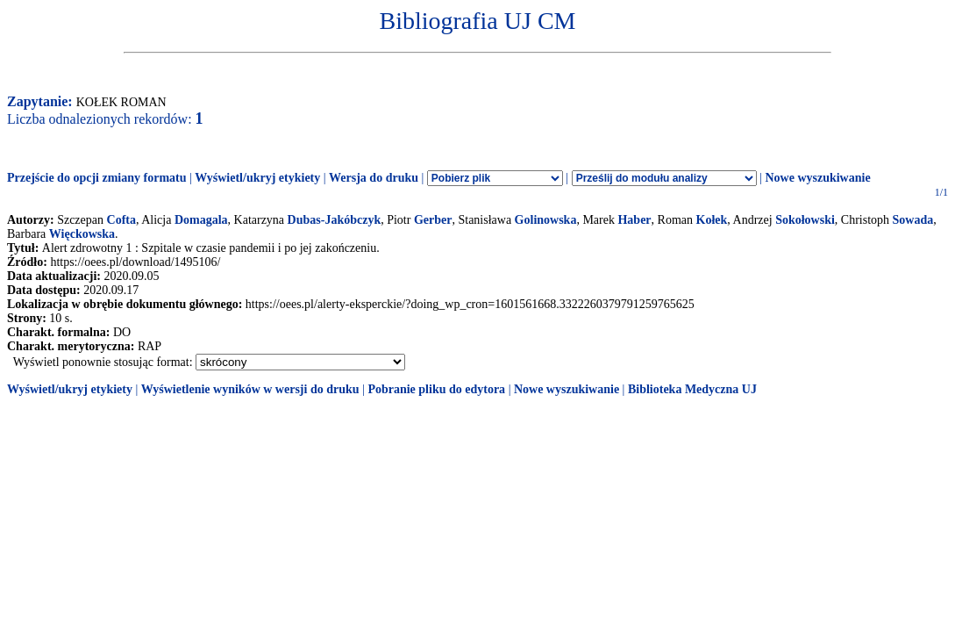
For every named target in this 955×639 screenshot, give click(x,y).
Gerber (433, 219)
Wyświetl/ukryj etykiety (257, 177)
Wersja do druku (373, 177)
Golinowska (546, 219)
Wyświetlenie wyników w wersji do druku (250, 389)
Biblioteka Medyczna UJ (692, 389)
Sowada (913, 219)
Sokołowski (805, 219)
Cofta (121, 219)
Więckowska (82, 234)
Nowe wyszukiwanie (817, 177)
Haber (634, 219)
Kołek (712, 219)
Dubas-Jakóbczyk (334, 219)
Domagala (201, 219)
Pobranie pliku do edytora (436, 389)
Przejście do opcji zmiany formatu (97, 177)
